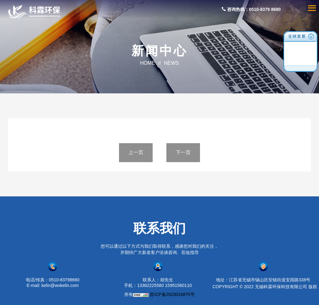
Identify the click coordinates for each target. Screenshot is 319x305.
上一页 (135, 152)
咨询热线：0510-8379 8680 (251, 9)
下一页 (183, 152)
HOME (147, 63)
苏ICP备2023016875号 (172, 294)
